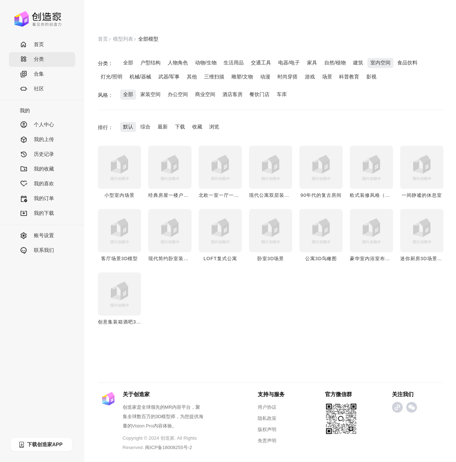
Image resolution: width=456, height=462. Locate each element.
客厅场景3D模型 (119, 258)
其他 (192, 77)
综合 (145, 127)
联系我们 (37, 250)
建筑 (358, 62)
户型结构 (150, 62)
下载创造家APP (40, 444)
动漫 (265, 77)
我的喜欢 (37, 184)
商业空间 (205, 94)
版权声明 (267, 429)
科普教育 (349, 77)
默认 (128, 127)
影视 (371, 77)
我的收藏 (37, 169)
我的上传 (37, 140)
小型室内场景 (119, 195)
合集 (32, 74)
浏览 (214, 127)
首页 (32, 45)
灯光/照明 (111, 77)
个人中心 (37, 125)
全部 (128, 62)
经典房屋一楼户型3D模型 (177, 195)
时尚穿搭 (287, 77)
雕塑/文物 (242, 77)
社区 (32, 89)
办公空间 (178, 94)
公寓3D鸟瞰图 (321, 258)
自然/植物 (335, 62)
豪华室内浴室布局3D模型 (378, 258)
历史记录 (37, 154)
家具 (312, 62)
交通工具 (261, 62)
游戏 (310, 77)
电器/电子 (289, 62)
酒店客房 (232, 94)
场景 (327, 77)
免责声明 (267, 440)
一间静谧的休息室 (422, 195)
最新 (163, 127)
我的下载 (37, 213)
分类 (32, 59)
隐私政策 (267, 418)
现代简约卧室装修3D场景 (177, 258)
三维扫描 (214, 77)
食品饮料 (407, 62)
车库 (282, 94)
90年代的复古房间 (321, 195)
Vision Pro (142, 426)
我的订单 (37, 199)
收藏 (197, 127)
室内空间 (380, 62)
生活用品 (234, 62)
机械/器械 (140, 77)
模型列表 (123, 39)
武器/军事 (169, 77)
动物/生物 (206, 62)
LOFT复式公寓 (220, 258)
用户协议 (267, 407)
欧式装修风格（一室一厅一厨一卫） (390, 195)
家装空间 (150, 94)
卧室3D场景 (270, 258)
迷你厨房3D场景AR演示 (427, 258)
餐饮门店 (259, 94)
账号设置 (37, 236)
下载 (180, 127)
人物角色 (178, 62)
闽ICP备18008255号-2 (168, 447)
